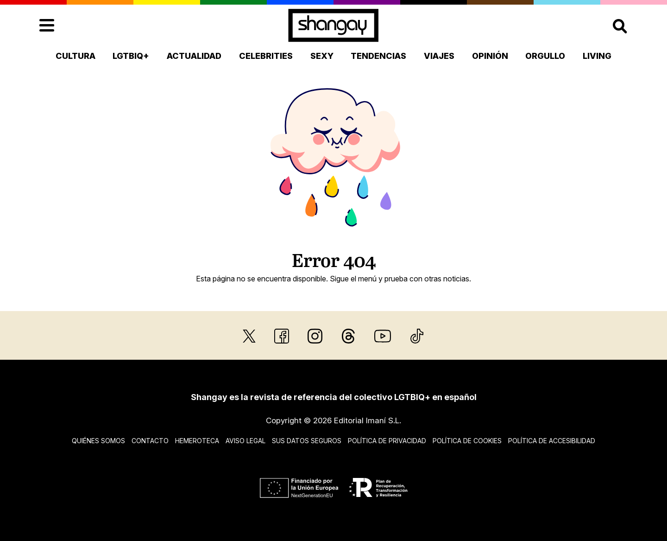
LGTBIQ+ (131, 56)
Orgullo (545, 56)
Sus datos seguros (306, 441)
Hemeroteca (197, 441)
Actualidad (194, 56)
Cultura (75, 56)
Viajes (439, 56)
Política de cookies (467, 441)
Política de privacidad (387, 441)
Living (597, 56)
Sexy (322, 56)
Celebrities (266, 56)
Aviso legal (245, 441)
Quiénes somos (98, 441)
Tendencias (378, 56)
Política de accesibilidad (551, 441)
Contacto (150, 441)
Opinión (490, 56)
